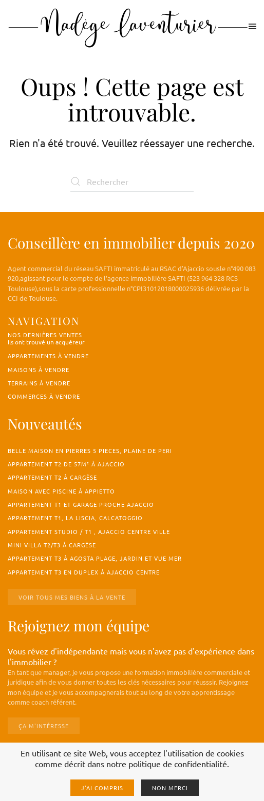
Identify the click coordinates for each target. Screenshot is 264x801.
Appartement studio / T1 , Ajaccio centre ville (89, 531)
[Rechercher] (132, 181)
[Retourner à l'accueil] (128, 26)
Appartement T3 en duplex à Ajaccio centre (84, 572)
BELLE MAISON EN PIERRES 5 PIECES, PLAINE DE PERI (90, 450)
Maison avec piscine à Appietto (61, 491)
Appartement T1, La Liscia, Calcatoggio (75, 518)
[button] (252, 26)
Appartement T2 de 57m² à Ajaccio (66, 464)
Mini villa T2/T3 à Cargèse (52, 545)
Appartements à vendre (48, 356)
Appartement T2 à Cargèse (52, 477)
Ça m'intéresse (43, 726)
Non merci (170, 788)
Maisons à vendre (38, 369)
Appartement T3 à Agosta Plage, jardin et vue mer (95, 558)
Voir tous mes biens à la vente (71, 597)
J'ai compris (102, 788)
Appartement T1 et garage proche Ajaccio (81, 504)
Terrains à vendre (39, 383)
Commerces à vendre (44, 396)
